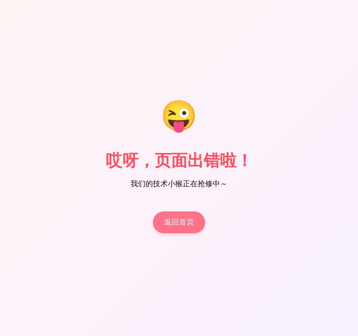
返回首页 (179, 222)
